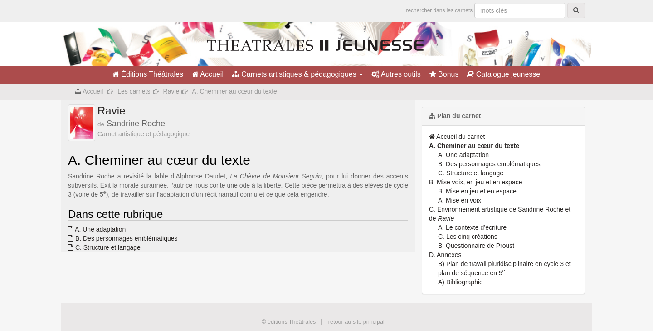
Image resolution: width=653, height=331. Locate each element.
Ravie (171, 91)
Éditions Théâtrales (147, 74)
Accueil (208, 74)
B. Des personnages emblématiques (123, 238)
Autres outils (396, 74)
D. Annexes (445, 254)
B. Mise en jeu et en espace (477, 191)
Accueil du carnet (457, 136)
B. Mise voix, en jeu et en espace (475, 182)
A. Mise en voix (459, 200)
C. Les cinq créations (467, 236)
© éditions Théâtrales (289, 322)
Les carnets (133, 91)
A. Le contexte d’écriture (472, 227)
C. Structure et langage (104, 247)
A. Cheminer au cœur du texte (474, 145)
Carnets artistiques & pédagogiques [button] (297, 74)
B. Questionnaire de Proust (476, 245)
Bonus (444, 74)
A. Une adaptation (97, 229)
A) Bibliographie (460, 282)
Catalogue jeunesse (503, 74)
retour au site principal (356, 322)
